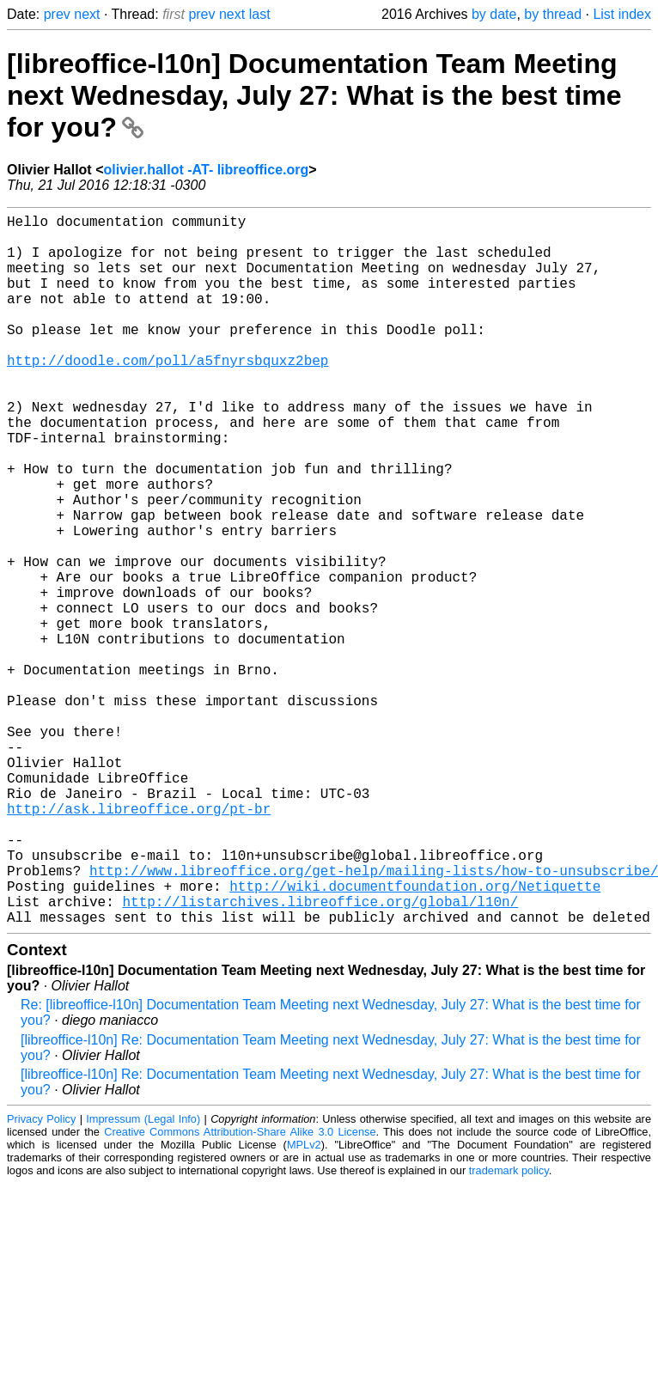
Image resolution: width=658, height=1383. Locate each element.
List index (622, 14)
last (260, 14)
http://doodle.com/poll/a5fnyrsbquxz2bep (167, 394)
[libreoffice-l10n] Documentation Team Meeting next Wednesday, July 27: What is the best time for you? (314, 95)
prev (57, 14)
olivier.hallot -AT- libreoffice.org (205, 169)
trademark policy (509, 1328)
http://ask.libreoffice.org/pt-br (139, 942)
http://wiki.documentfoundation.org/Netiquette (414, 1036)
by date (494, 14)
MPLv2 (304, 1302)
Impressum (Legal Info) (143, 1276)
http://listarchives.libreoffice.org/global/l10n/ (320, 1055)
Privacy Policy (41, 1276)
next (87, 14)
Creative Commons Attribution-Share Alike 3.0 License (239, 1289)
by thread (553, 14)
